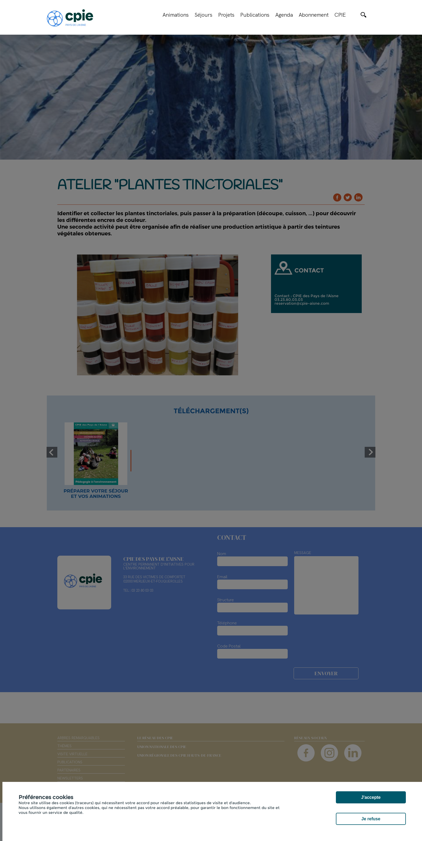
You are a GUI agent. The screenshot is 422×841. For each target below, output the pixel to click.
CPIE (340, 14)
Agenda (284, 14)
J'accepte (371, 797)
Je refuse (370, 819)
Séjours (203, 14)
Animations (176, 14)
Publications (254, 14)
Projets (226, 14)
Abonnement (314, 14)
